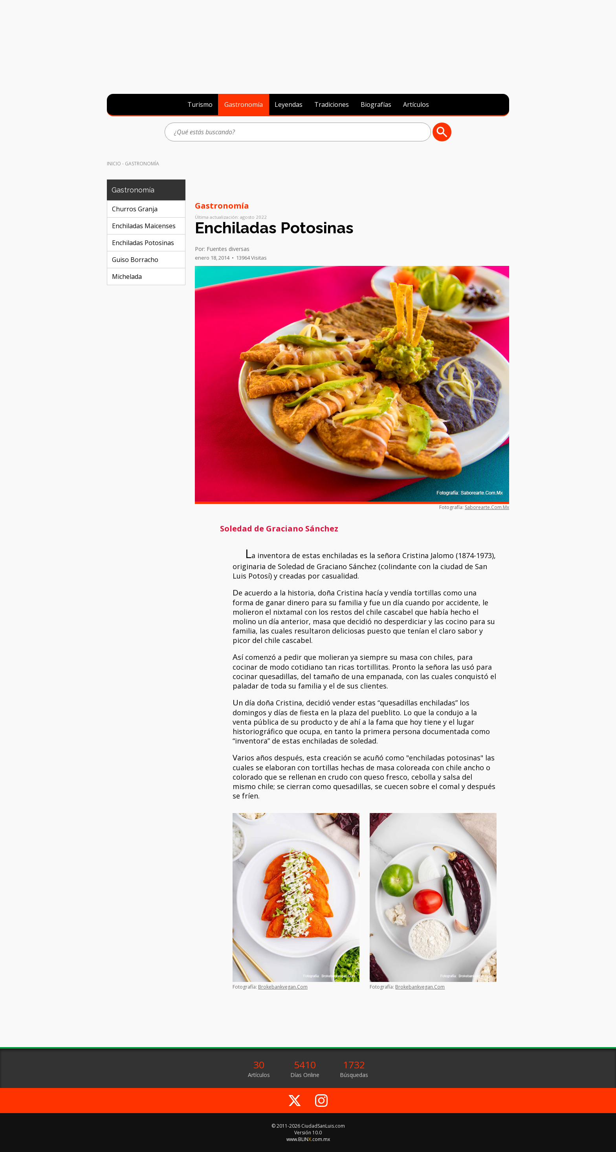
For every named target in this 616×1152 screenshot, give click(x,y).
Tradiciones (331, 104)
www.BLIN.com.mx (308, 1139)
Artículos (416, 104)
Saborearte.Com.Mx (487, 507)
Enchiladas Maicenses (144, 226)
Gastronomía (243, 104)
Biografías (376, 104)
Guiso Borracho (135, 259)
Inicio (114, 163)
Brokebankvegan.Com (283, 987)
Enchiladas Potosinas (143, 242)
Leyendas (288, 104)
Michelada (127, 276)
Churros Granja (135, 209)
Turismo (200, 104)
